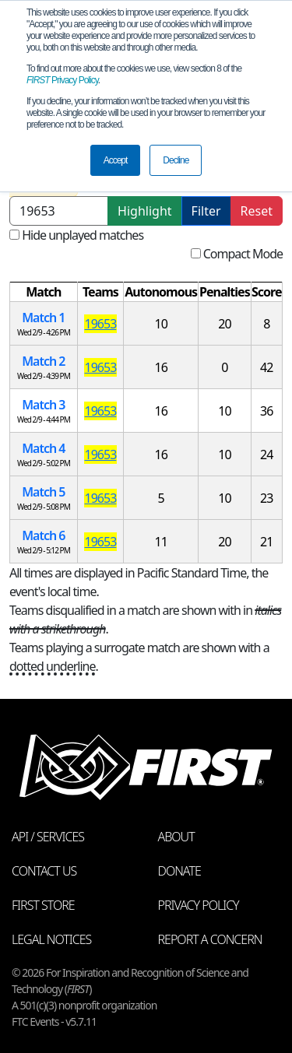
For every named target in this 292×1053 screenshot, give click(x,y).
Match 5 (43, 491)
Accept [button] (116, 160)
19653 (101, 323)
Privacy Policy (62, 80)
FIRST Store (43, 905)
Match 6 (43, 535)
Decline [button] (175, 160)
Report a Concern (210, 939)
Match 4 (43, 448)
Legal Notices (51, 939)
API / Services (48, 836)
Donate (179, 870)
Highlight (144, 210)
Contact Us (44, 870)
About (176, 836)
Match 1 (43, 317)
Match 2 (43, 361)
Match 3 (43, 404)
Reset (257, 210)
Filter (206, 210)
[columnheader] (44, 292)
